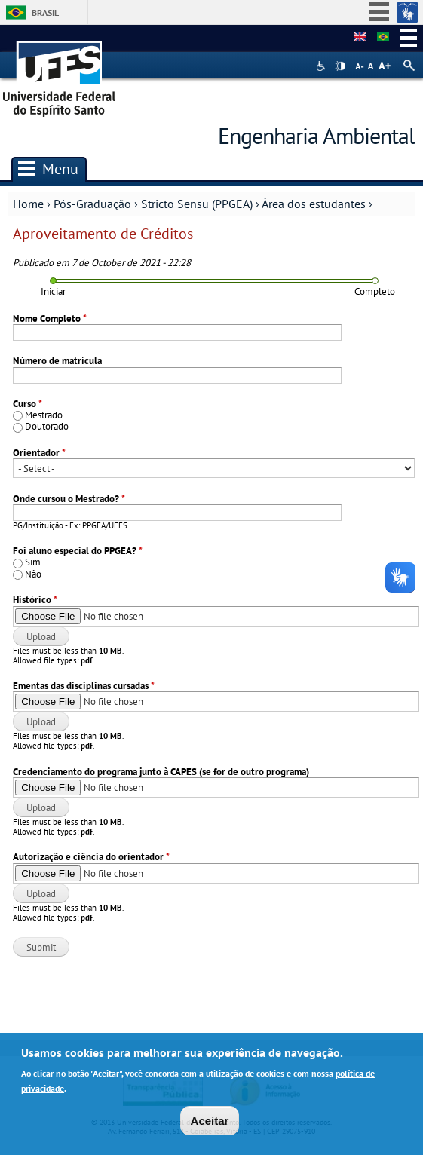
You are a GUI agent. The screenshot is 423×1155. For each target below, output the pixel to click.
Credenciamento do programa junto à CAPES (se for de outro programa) (161, 771)
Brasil (45, 12)
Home (28, 203)
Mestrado (44, 415)
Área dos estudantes (314, 203)
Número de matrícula (57, 360)
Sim (33, 562)
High (340, 66)
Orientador (39, 452)
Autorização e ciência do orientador (91, 856)
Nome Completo (50, 318)
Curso (27, 403)
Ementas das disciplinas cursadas (84, 685)
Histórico (35, 599)
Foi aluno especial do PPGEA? (78, 550)
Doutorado (47, 426)
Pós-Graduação (92, 203)
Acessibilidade (322, 66)
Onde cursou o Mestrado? (69, 498)
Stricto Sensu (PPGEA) (197, 203)
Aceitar (210, 1124)
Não (33, 574)
